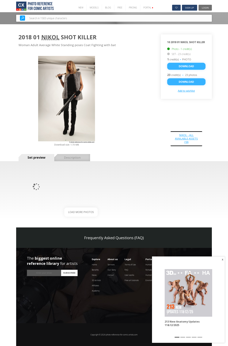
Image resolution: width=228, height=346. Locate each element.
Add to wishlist (186, 90)
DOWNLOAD (186, 81)
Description (72, 157)
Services (111, 264)
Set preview (36, 157)
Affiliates (95, 285)
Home (94, 264)
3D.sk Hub (96, 280)
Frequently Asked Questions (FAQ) (114, 237)
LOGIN (205, 7)
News (94, 275)
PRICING (133, 7)
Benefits (95, 269)
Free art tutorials (132, 280)
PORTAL (148, 7)
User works (129, 275)
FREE (119, 7)
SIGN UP (189, 7)
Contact (111, 275)
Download (186, 66)
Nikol (50, 37)
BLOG (108, 7)
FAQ (126, 269)
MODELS (94, 7)
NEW (80, 7)
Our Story (112, 269)
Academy (96, 290)
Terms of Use (130, 264)
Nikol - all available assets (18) (186, 138)
